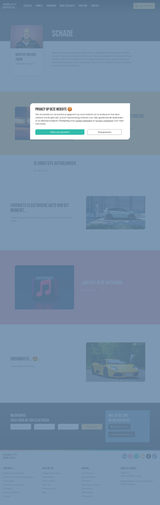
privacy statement (105, 120)
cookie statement (83, 120)
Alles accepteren (60, 132)
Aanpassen (104, 132)
